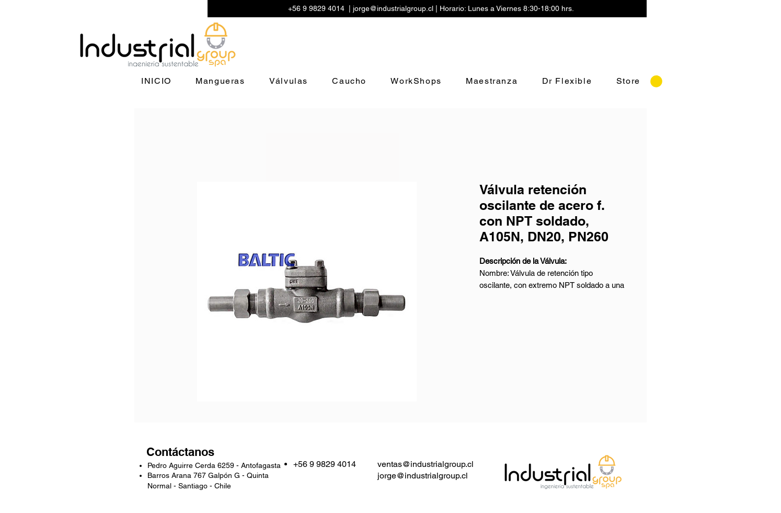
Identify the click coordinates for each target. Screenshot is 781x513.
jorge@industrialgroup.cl (393, 8)
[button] (656, 81)
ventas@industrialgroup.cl (425, 464)
